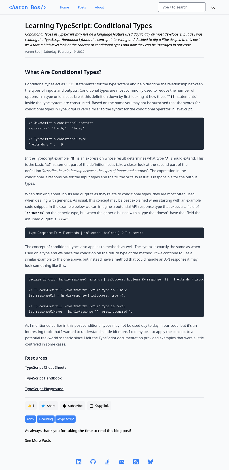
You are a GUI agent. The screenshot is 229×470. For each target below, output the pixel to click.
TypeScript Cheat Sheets (45, 367)
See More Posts (38, 440)
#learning (45, 419)
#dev (30, 419)
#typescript (65, 419)
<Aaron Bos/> (28, 7)
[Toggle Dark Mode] (213, 7)
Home (64, 7)
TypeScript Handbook (43, 378)
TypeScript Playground (44, 388)
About (99, 7)
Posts (82, 7)
